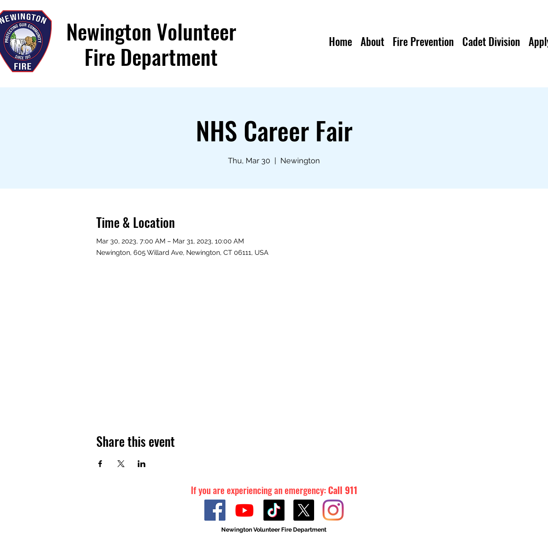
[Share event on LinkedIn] (142, 463)
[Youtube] (244, 510)
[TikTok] (274, 510)
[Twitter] (303, 510)
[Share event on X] (121, 463)
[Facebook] (214, 510)
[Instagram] (333, 510)
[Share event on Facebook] (100, 463)
